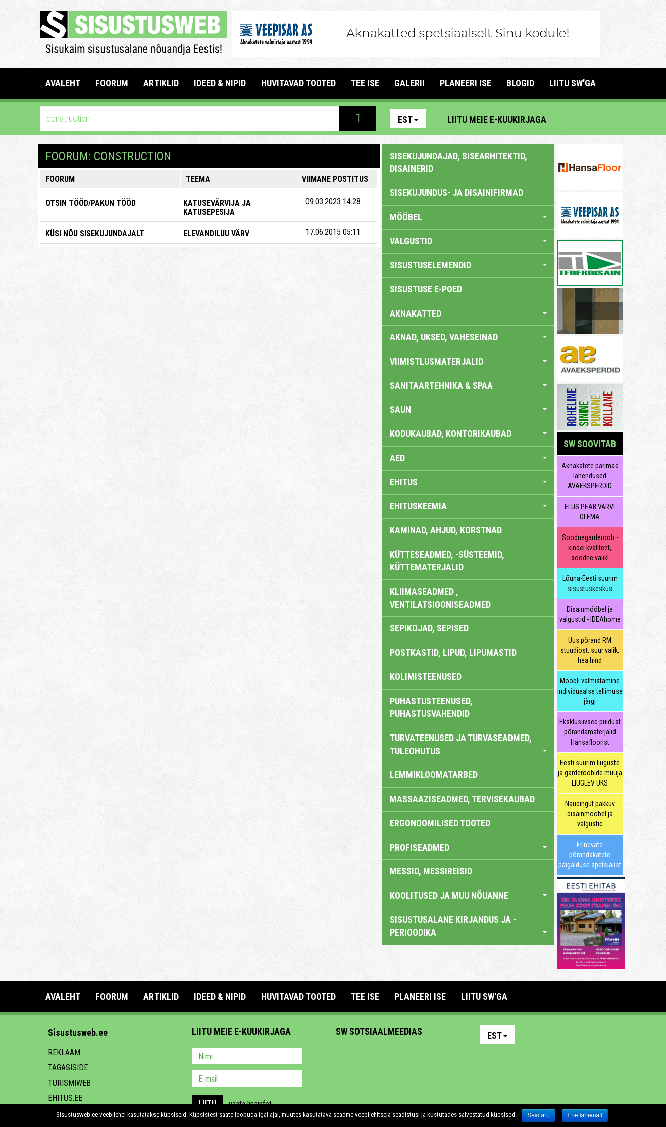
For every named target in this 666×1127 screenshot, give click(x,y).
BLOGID (520, 83)
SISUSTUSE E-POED (426, 289)
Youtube (612, 118)
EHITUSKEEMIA (468, 506)
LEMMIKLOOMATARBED (434, 774)
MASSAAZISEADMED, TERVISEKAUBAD (462, 799)
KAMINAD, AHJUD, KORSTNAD (446, 530)
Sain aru (538, 1115)
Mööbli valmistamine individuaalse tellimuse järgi (590, 691)
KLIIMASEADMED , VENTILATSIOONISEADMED (440, 598)
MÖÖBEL (468, 217)
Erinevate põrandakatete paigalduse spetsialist (589, 855)
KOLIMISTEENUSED (426, 676)
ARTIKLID (161, 83)
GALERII (409, 83)
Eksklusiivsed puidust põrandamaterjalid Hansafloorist (590, 732)
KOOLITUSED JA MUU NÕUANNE (468, 895)
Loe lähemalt (585, 1115)
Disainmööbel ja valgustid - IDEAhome (590, 614)
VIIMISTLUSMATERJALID (468, 361)
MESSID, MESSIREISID (431, 871)
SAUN (468, 409)
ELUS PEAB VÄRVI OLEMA (590, 512)
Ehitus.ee (65, 1098)
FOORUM (111, 83)
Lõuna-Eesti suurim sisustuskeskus (590, 583)
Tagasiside (68, 1067)
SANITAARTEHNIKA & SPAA (468, 385)
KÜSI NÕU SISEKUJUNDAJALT (94, 233)
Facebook (590, 118)
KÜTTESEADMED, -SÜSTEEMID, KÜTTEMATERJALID (447, 561)
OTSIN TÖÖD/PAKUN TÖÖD (90, 203)
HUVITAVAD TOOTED (298, 83)
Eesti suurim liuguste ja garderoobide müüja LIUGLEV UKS (590, 773)
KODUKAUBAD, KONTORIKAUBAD (468, 433)
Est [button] (408, 119)
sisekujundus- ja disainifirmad (456, 192)
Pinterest (569, 118)
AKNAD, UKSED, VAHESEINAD (468, 337)
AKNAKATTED (468, 313)
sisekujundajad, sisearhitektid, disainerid (458, 162)
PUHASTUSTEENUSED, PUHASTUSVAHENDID (431, 707)
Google (432, 1057)
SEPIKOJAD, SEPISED (429, 628)
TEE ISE (365, 83)
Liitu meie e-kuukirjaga (496, 119)
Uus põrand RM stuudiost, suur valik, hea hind (589, 650)
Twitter (410, 1057)
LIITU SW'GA (572, 83)
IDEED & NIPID (220, 83)
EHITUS (468, 482)
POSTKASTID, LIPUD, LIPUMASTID (453, 652)
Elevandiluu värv (216, 233)
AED (468, 458)
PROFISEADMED (468, 847)
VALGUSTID (468, 241)
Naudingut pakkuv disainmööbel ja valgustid (590, 814)
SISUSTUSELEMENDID (468, 265)
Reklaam (64, 1052)
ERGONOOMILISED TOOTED (440, 823)
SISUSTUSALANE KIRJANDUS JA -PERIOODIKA (468, 926)
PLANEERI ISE (465, 83)
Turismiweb (69, 1083)
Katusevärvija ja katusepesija (217, 207)
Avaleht (62, 83)
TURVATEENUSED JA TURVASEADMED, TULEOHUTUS (468, 744)
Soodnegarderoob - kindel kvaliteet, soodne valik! (590, 547)
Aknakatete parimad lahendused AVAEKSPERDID (590, 476)
